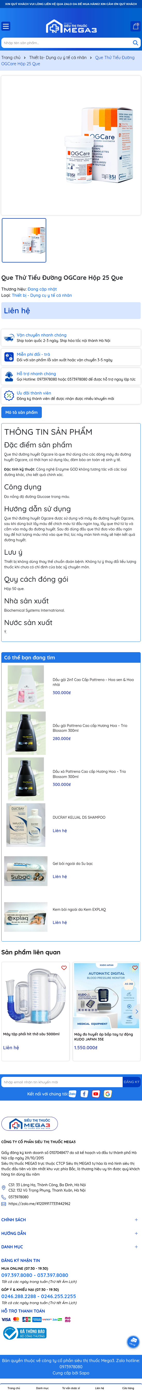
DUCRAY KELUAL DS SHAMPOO (79, 817)
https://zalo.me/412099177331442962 (39, 1203)
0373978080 (18, 1197)
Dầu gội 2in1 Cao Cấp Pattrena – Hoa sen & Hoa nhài (93, 682)
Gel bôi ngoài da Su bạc (73, 863)
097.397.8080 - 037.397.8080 (34, 1275)
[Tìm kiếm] (135, 43)
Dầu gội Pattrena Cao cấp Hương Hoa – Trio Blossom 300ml (90, 728)
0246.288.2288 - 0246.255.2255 (38, 1296)
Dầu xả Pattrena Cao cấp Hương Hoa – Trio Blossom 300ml (89, 774)
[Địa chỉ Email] (71, 1082)
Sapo (84, 1372)
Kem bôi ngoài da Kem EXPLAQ (79, 909)
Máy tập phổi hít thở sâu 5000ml (31, 1034)
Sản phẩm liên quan (30, 952)
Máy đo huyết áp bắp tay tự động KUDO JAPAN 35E (103, 1037)
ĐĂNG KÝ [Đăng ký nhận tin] (131, 1081)
